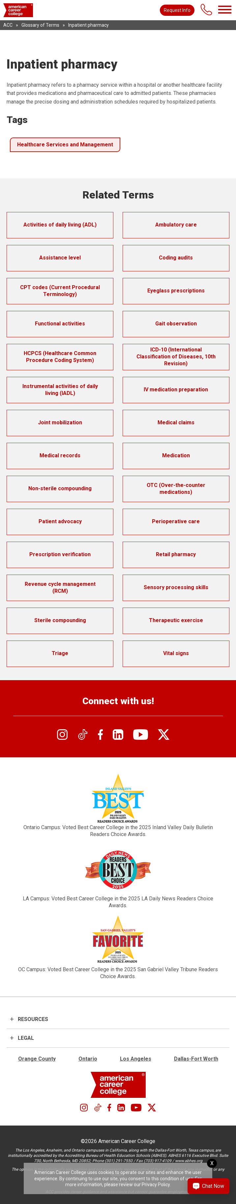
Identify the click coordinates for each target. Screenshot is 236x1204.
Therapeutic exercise (176, 620)
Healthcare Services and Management (65, 144)
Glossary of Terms (40, 25)
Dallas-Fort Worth (196, 1059)
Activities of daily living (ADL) (60, 225)
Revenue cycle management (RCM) (60, 587)
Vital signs (176, 653)
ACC (8, 25)
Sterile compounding (60, 620)
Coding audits (176, 258)
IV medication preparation (176, 389)
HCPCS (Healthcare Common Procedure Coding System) (60, 356)
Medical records (60, 455)
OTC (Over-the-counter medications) (176, 488)
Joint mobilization (60, 422)
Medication (176, 455)
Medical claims (176, 422)
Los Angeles (135, 1059)
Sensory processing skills (176, 587)
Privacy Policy (156, 1184)
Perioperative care (176, 521)
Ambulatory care (176, 225)
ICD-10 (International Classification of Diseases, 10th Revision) (176, 356)
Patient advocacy (60, 521)
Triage (60, 653)
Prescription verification (60, 554)
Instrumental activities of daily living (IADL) (60, 389)
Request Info (177, 10)
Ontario (87, 1059)
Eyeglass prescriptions (176, 290)
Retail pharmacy (176, 554)
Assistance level (60, 258)
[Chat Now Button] (208, 1186)
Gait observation (176, 323)
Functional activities (60, 323)
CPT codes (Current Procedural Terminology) (60, 290)
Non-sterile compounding (60, 488)
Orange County (37, 1059)
